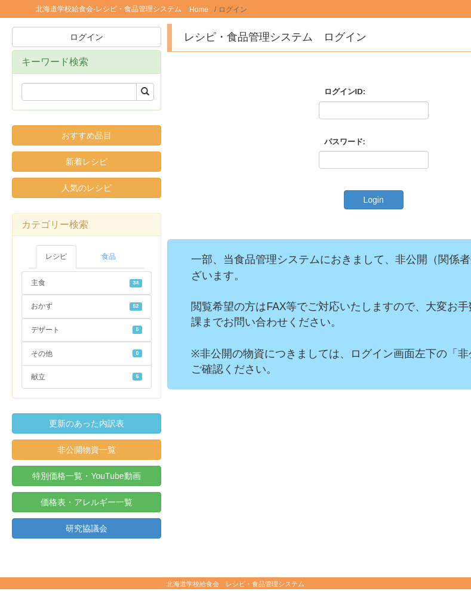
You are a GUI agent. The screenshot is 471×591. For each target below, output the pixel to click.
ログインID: (345, 91)
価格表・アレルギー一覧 (87, 502)
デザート (86, 330)
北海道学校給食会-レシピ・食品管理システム (108, 9)
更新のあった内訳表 (86, 423)
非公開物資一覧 (86, 449)
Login (373, 200)
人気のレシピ (86, 188)
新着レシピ (86, 161)
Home (198, 9)
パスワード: (344, 141)
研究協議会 (86, 528)
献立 (86, 377)
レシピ (56, 256)
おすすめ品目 (86, 135)
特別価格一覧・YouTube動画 (86, 476)
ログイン (86, 37)
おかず (86, 306)
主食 (86, 283)
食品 (108, 256)
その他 (86, 353)
